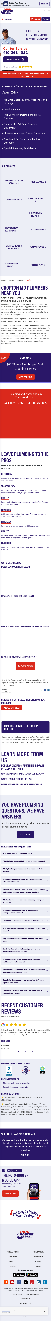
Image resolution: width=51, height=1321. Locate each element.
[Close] (44, 1311)
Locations (11, 280)
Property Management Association (16, 1087)
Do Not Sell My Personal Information (25, 1294)
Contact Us (13, 1256)
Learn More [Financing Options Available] (25, 1155)
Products (12, 1261)
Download (44, 4)
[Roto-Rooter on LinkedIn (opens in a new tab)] (45, 1282)
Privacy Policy (25, 1303)
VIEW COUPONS (25, 377)
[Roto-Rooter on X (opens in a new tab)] (26, 1282)
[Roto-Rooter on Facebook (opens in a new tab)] (19, 1282)
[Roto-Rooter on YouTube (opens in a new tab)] (12, 1282)
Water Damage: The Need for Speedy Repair (21, 784)
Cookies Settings (6, 1312)
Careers (38, 1266)
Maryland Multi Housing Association (16, 1083)
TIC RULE (25, 1316)
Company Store (38, 1251)
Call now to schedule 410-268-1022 (25, 403)
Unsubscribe (25, 1298)
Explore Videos (25, 665)
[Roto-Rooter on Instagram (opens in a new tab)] (39, 1282)
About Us (13, 1266)
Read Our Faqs (25, 834)
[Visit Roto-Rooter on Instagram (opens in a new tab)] (48, 688)
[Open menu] (49, 11)
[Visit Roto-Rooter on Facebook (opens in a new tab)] (45, 688)
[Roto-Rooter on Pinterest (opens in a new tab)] (32, 1282)
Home (3, 280)
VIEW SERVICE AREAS (12, 707)
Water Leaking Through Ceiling (16, 779)
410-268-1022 (15, 52)
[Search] (45, 11)
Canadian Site (38, 1256)
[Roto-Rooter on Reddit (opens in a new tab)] (6, 1282)
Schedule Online (15, 59)
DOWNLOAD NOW (10, 1193)
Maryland (20, 280)
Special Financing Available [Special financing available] (20, 148)
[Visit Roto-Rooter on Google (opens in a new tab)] (41, 688)
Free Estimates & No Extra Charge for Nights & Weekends (25, 75)
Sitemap (38, 1261)
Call (45, 19)
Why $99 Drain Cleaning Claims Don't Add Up (22, 773)
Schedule (35, 19)
